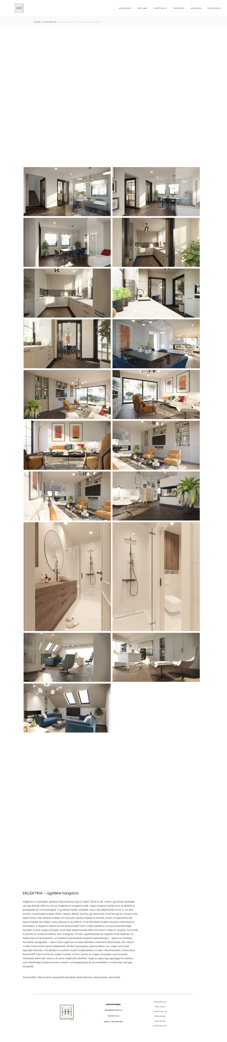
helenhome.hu (113, 1016)
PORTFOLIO (49, 22)
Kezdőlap (125, 8)
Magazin (196, 8)
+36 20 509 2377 (116, 1022)
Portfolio (160, 8)
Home (37, 22)
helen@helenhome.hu (113, 1010)
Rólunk (142, 8)
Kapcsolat (214, 8)
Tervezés (179, 8)
